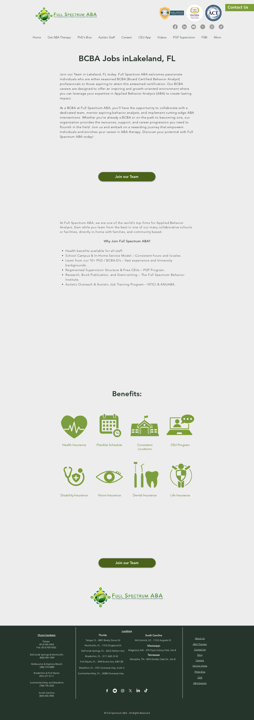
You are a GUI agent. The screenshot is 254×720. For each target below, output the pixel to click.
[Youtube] (193, 26)
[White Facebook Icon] (107, 691)
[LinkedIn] (184, 26)
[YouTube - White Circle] (115, 691)
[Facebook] (175, 26)
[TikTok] (221, 26)
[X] (202, 26)
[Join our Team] (126, 176)
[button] (126, 37)
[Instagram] (212, 26)
